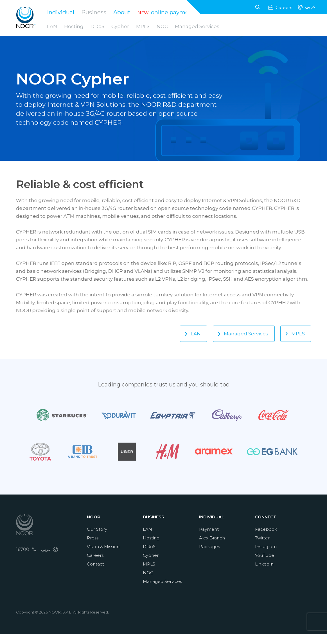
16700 (22, 549)
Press (92, 538)
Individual (60, 12)
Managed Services (197, 26)
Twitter (262, 538)
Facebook (266, 529)
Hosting (74, 26)
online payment (173, 12)
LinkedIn (264, 564)
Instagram (266, 546)
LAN (52, 26)
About (121, 12)
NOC (162, 26)
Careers (284, 7)
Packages (209, 546)
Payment (209, 529)
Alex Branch (212, 538)
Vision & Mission (103, 546)
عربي (310, 7)
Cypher (120, 26)
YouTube (264, 555)
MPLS (143, 26)
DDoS (97, 26)
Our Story (97, 529)
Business (93, 12)
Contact (95, 564)
